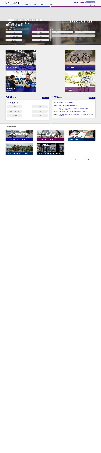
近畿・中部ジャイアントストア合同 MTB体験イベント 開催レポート (73, 404)
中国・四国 (27, 329)
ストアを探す (12, 230)
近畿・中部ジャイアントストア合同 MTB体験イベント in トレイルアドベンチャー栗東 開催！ (76, 408)
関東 (27, 325)
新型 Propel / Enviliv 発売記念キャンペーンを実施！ (70, 398)
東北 (12, 325)
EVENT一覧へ (45, 390)
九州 (42, 329)
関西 (12, 329)
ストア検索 (92, 5)
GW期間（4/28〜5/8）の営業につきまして (68, 395)
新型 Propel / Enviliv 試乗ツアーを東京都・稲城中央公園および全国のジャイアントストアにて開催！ (76, 401)
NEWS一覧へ (92, 390)
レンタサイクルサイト (90, 2)
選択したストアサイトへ (74, 329)
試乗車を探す (89, 264)
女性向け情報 (12, 299)
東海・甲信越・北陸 (42, 325)
